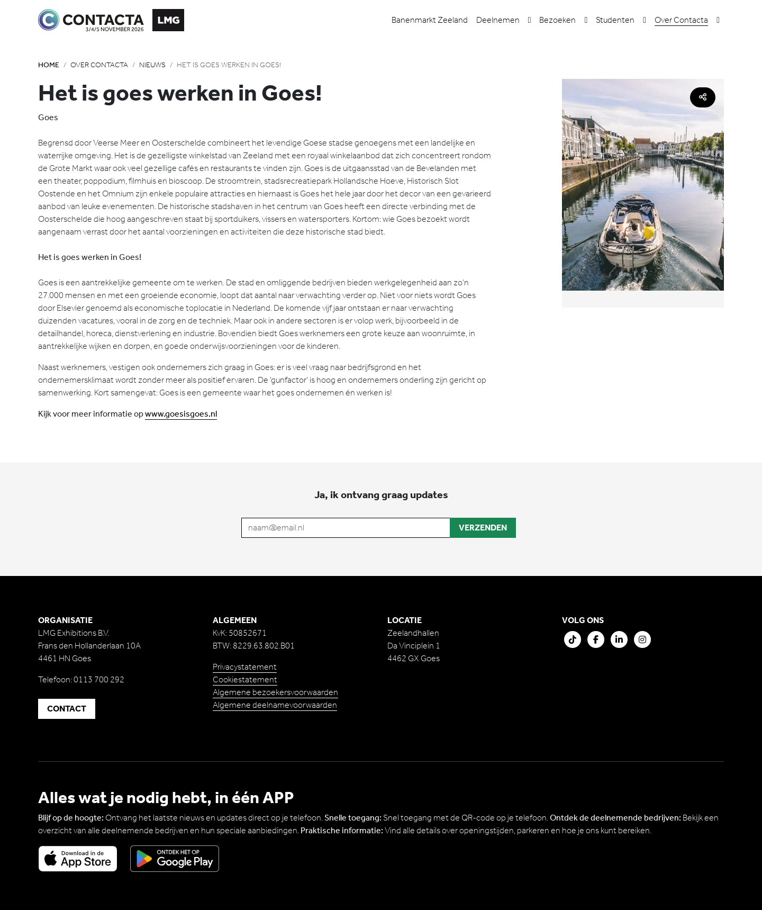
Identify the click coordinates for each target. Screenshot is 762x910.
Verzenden (483, 527)
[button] (530, 20)
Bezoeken (557, 20)
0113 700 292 (99, 679)
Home (48, 64)
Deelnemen (498, 20)
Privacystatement (245, 667)
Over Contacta (681, 20)
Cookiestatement (245, 679)
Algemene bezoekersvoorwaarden (275, 692)
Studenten (615, 20)
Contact (66, 709)
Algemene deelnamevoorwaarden (275, 705)
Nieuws (152, 64)
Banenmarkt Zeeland (430, 20)
